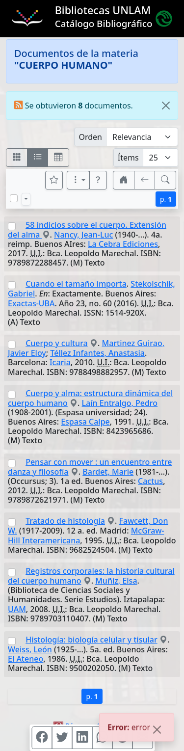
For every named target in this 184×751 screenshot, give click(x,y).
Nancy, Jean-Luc (83, 234)
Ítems (128, 157)
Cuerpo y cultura (57, 343)
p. (166, 199)
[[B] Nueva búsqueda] (165, 180)
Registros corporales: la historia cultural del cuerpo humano (91, 575)
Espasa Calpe (85, 421)
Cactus (150, 481)
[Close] (166, 105)
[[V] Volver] (145, 180)
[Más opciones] (78, 180)
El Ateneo (25, 658)
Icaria (60, 362)
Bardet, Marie (107, 471)
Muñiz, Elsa (116, 580)
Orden (90, 137)
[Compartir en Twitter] (62, 737)
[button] (98, 180)
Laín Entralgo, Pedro (120, 403)
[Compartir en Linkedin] (82, 737)
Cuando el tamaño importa (76, 283)
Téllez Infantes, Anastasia (97, 353)
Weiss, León (30, 649)
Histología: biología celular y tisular (92, 639)
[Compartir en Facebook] (41, 737)
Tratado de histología (65, 520)
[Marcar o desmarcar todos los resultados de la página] (14, 198)
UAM (17, 609)
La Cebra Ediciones (123, 244)
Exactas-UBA (31, 303)
